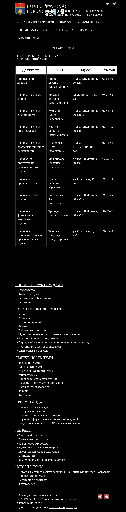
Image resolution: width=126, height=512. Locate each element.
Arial (78, 10)
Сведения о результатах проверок (40, 383)
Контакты (24, 395)
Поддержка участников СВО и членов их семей (49, 423)
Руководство (26, 290)
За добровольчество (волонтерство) (41, 459)
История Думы (28, 38)
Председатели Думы (31, 476)
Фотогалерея (26, 484)
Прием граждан (63, 29)
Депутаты (24, 302)
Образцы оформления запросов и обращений (48, 419)
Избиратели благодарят (33, 387)
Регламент (25, 318)
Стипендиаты (27, 455)
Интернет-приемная (31, 411)
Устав (22, 314)
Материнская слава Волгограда (38, 451)
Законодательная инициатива (38, 338)
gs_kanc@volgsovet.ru (29, 503)
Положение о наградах (33, 439)
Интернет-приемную (63, 507)
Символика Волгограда (33, 350)
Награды (86, 29)
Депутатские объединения (35, 298)
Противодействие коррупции (37, 379)
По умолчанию (65, 10)
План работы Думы (30, 367)
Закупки (23, 391)
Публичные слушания (32, 330)
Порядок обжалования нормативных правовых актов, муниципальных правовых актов (53, 344)
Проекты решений (30, 322)
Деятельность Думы (32, 29)
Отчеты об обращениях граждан (39, 415)
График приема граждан (34, 407)
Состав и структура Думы (36, 22)
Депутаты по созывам (32, 480)
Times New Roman (93, 10)
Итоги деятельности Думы (35, 371)
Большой (95, 14)
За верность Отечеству (33, 443)
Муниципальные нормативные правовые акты (49, 334)
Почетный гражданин (32, 435)
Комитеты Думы (29, 294)
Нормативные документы (80, 22)
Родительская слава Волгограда (38, 447)
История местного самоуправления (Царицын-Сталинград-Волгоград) (64, 472)
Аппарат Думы (27, 375)
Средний (79, 14)
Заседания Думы (29, 362)
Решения (24, 326)
